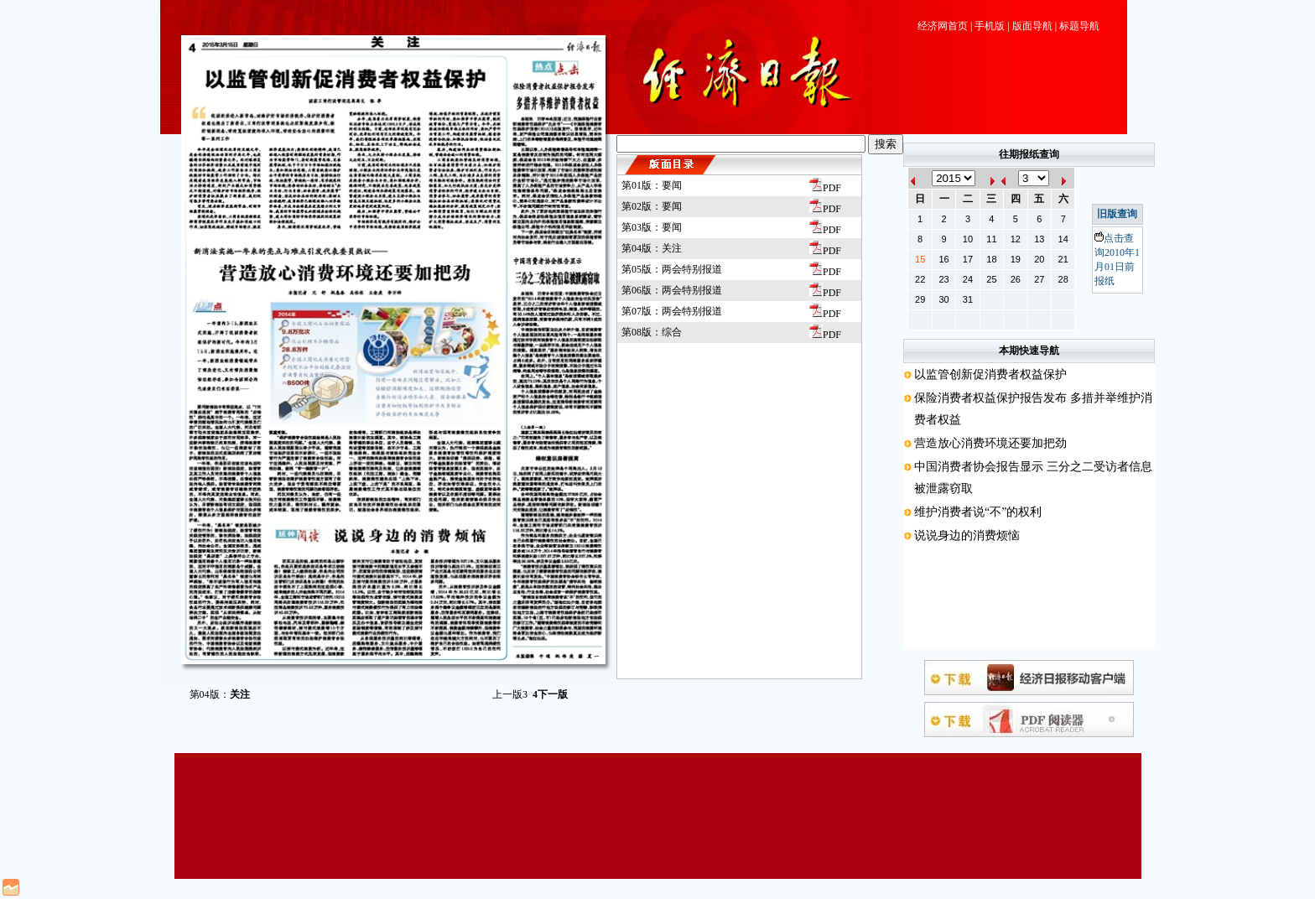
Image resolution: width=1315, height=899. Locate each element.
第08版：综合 (651, 332)
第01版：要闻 (651, 185)
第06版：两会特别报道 (671, 290)
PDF (825, 188)
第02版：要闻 (651, 206)
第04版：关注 (651, 248)
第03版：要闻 (651, 227)
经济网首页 (942, 26)
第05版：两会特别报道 (671, 269)
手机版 (990, 26)
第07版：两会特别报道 (671, 311)
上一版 (510, 694)
